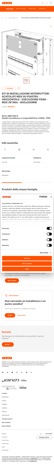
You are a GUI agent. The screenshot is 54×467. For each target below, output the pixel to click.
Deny (27, 269)
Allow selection (27, 263)
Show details (44, 252)
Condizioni (4, 437)
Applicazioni (5, 415)
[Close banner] (51, 197)
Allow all (27, 258)
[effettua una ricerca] (46, 3)
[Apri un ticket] (12, 280)
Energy (5, 18)
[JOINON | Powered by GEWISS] (14, 380)
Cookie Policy (5, 443)
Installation (5, 397)
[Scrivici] (10, 315)
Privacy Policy (5, 440)
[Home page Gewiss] (7, 3)
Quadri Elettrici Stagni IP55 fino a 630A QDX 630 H (14, 18)
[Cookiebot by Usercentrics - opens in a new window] (39, 197)
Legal (3, 446)
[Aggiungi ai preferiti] (18, 88)
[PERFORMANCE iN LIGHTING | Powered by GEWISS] (14, 388)
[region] (27, 168)
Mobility (4, 411)
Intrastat (4, 433)
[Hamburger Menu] (50, 3)
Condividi (9, 88)
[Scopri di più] (22, 315)
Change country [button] (44, 437)
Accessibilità (5, 450)
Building (4, 404)
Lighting (4, 408)
